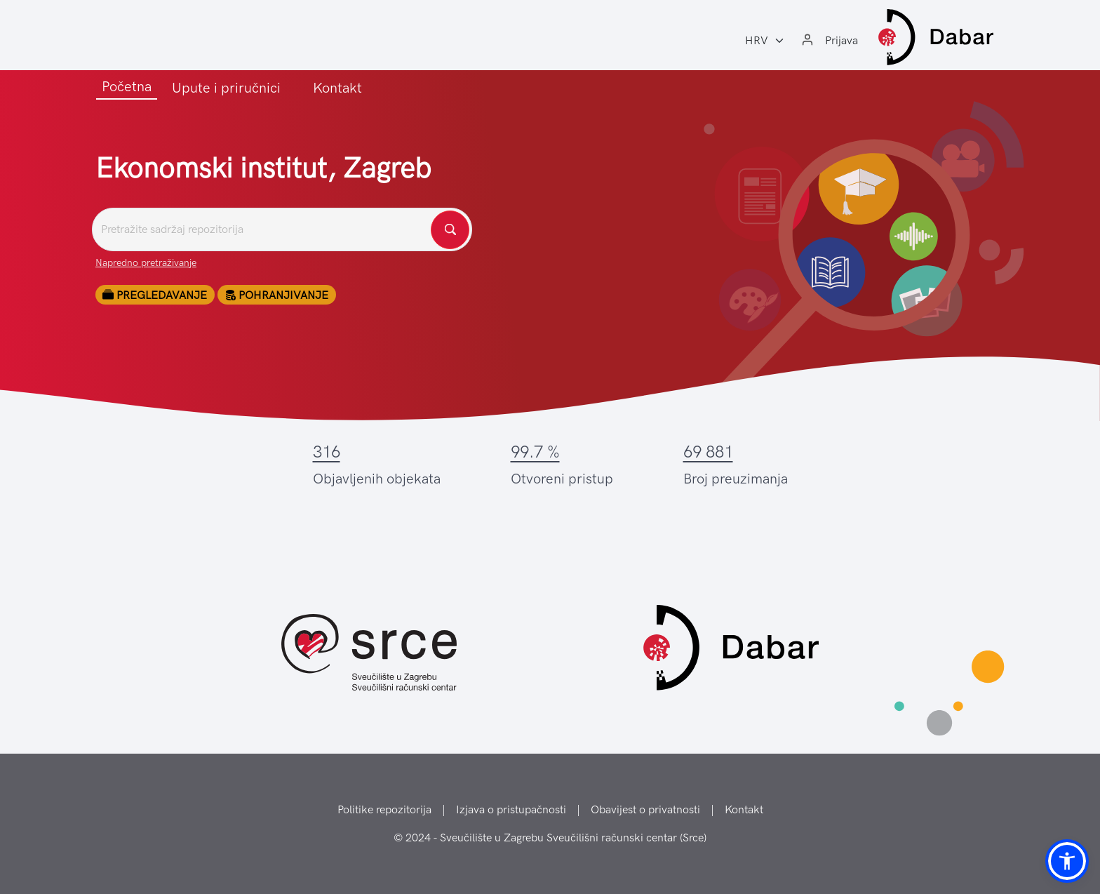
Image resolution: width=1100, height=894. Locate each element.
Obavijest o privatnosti (645, 809)
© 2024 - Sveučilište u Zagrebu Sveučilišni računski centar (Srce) (550, 837)
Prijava (841, 40)
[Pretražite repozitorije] (282, 229)
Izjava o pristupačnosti (511, 809)
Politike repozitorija (384, 809)
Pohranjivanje (276, 295)
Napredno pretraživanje (145, 263)
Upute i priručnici (226, 87)
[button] (1067, 861)
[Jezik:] (765, 40)
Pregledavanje (154, 295)
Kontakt (337, 87)
